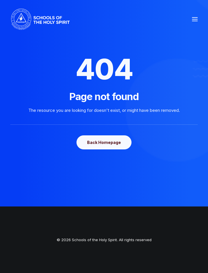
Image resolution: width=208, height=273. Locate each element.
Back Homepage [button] (104, 142)
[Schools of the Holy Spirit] (40, 19)
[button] (195, 19)
